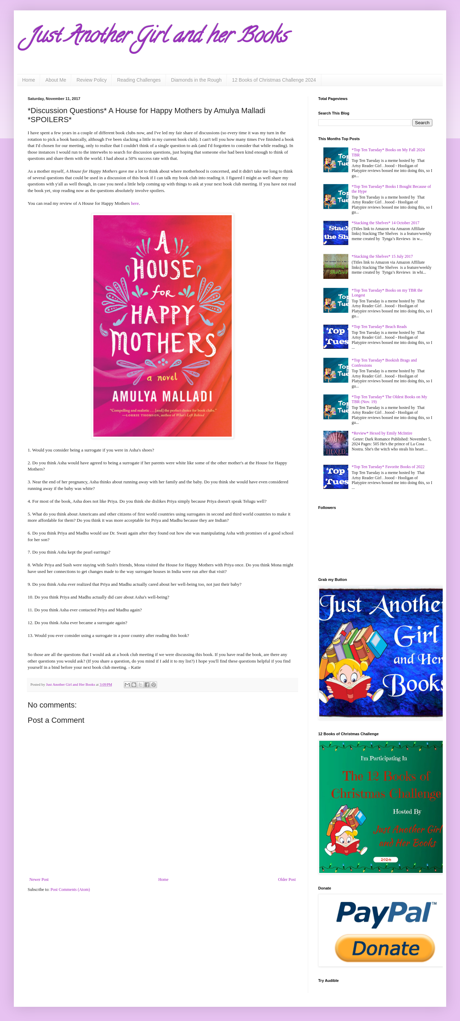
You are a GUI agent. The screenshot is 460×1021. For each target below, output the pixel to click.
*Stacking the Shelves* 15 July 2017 (382, 256)
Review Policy (91, 80)
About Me (55, 80)
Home (28, 80)
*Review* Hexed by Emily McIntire (382, 433)
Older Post (287, 879)
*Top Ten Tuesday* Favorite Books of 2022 (388, 466)
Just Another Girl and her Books (157, 37)
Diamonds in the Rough (196, 80)
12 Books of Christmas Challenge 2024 (274, 80)
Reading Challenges (138, 80)
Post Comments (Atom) (70, 889)
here (135, 203)
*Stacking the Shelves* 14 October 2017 (386, 222)
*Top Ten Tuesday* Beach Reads (379, 326)
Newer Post (39, 879)
